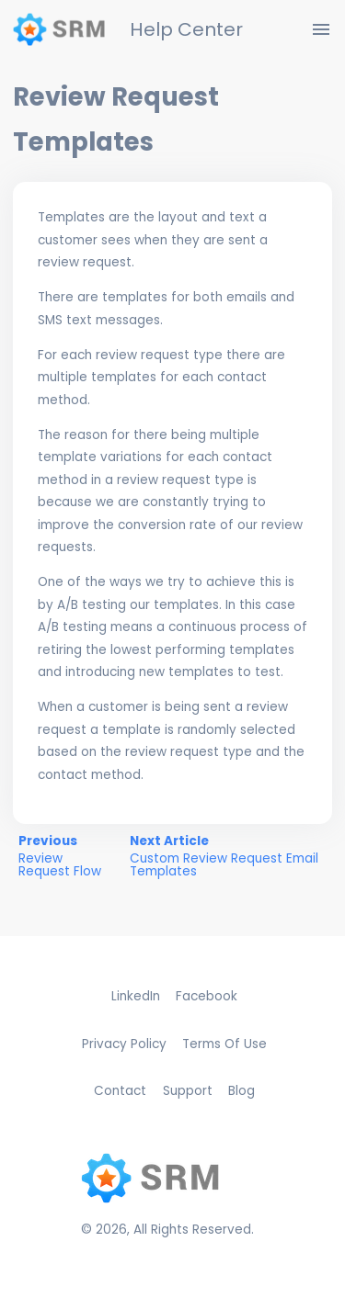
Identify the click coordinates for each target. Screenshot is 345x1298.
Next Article (228, 856)
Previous (67, 856)
